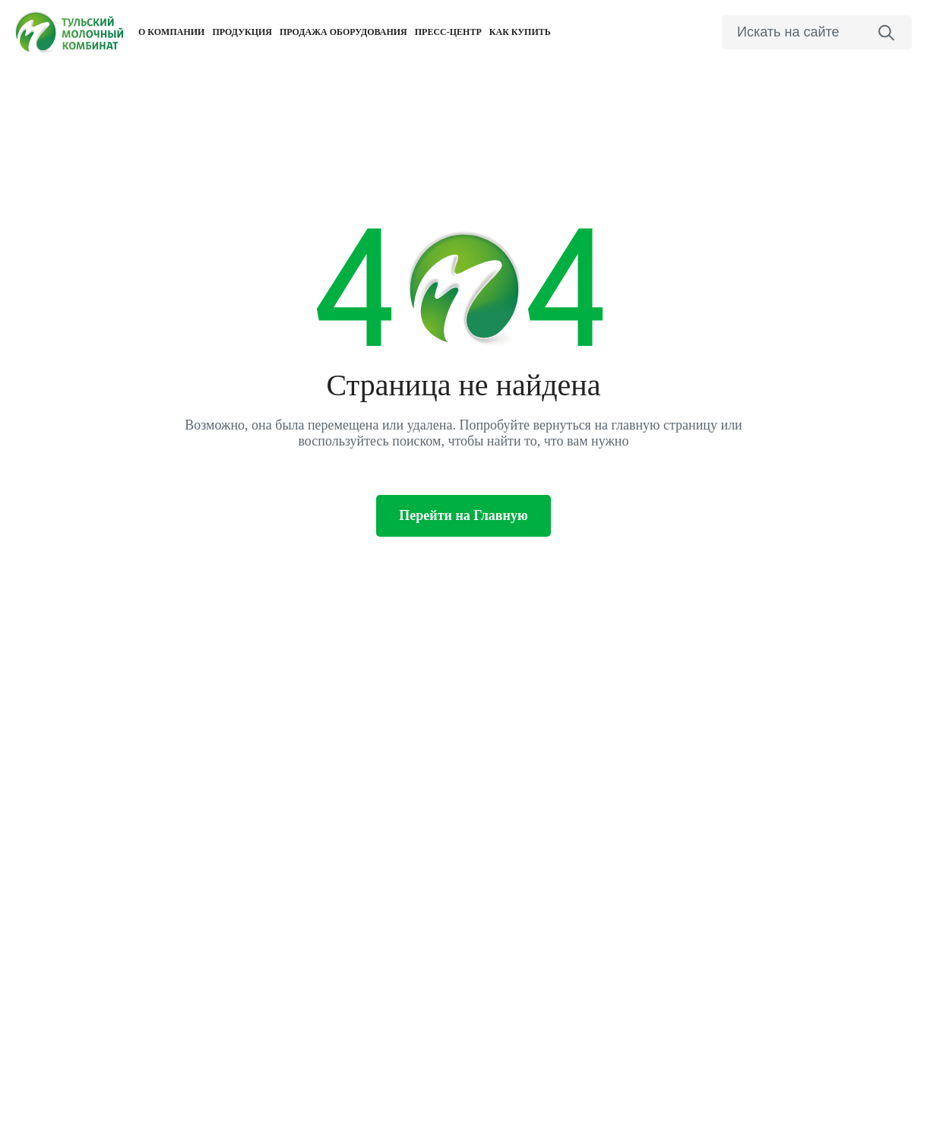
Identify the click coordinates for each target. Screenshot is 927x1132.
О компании (171, 32)
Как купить (520, 32)
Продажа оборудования (343, 32)
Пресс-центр (448, 32)
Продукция (242, 32)
